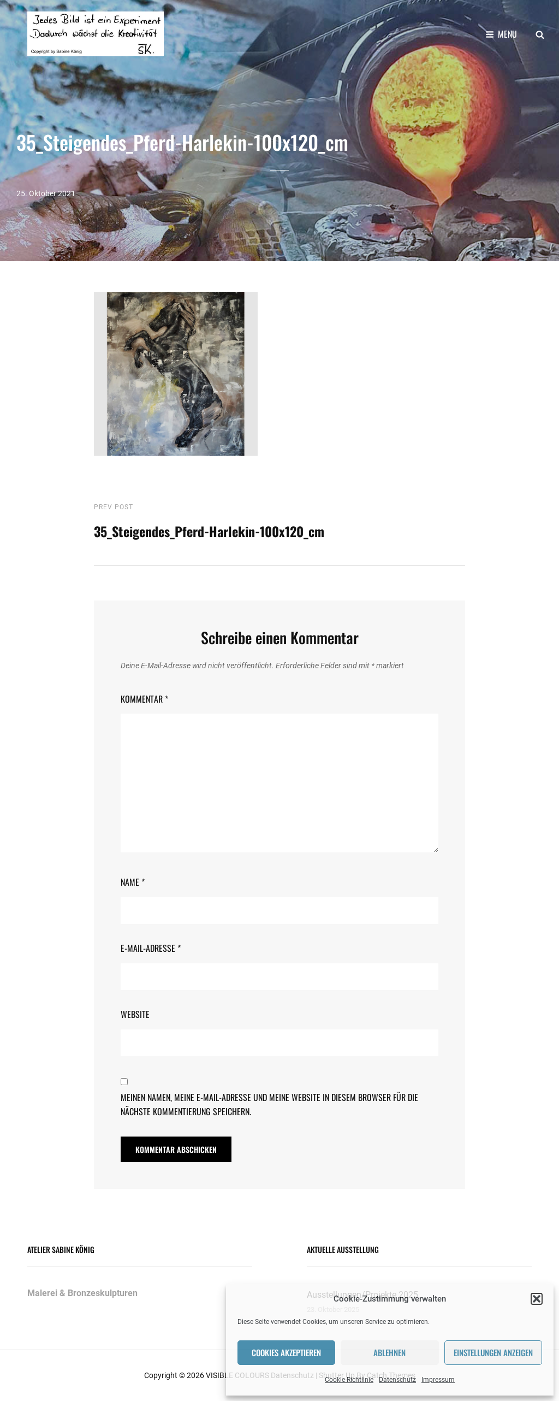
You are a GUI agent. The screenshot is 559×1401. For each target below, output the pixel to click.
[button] (536, 1298)
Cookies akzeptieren (286, 1352)
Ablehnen (389, 1352)
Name (133, 881)
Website (135, 1014)
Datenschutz (397, 1380)
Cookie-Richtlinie (349, 1380)
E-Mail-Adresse (151, 948)
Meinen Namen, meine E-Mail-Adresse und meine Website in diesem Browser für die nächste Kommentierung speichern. (269, 1104)
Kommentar (144, 698)
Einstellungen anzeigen (493, 1352)
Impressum (438, 1380)
